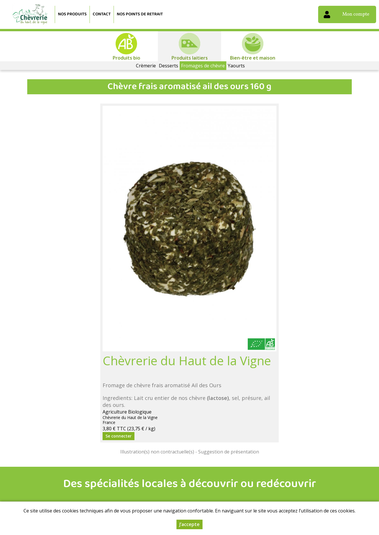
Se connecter (118, 436)
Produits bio (126, 58)
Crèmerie (146, 65)
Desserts (168, 65)
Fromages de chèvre (203, 65)
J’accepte (189, 524)
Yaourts (236, 65)
